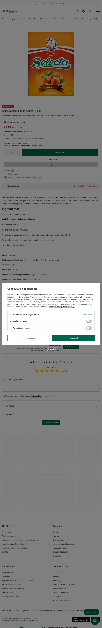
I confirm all (73, 338)
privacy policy (85, 297)
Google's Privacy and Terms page (62, 307)
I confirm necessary (28, 338)
